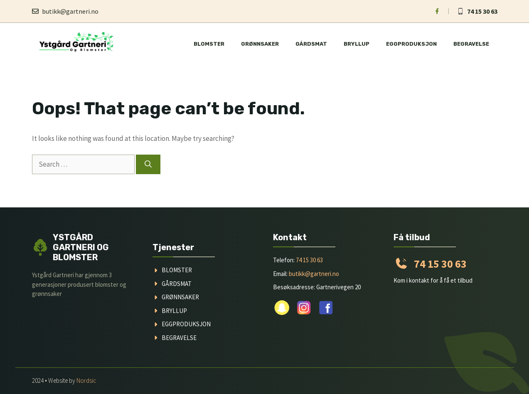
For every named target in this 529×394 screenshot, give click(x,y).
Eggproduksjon (411, 44)
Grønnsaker (260, 44)
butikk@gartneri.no (70, 11)
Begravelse (471, 44)
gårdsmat (177, 284)
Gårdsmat (311, 44)
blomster (177, 270)
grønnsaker (180, 297)
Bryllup (356, 44)
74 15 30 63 (482, 11)
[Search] (148, 165)
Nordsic (86, 380)
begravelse (179, 338)
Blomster (209, 44)
